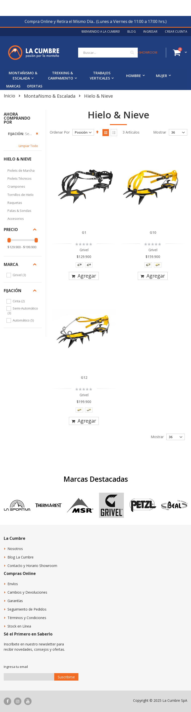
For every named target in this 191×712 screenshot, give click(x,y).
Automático (24, 320)
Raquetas (14, 202)
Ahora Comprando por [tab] (17, 118)
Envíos (12, 583)
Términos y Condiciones (26, 617)
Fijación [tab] (12, 290)
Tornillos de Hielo (20, 194)
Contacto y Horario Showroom (32, 565)
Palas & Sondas (19, 210)
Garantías (15, 600)
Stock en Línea (19, 626)
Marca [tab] (11, 264)
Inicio (9, 96)
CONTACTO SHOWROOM (139, 52)
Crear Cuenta (176, 32)
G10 (153, 232)
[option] (79, 264)
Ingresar (150, 32)
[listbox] (84, 266)
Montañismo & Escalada (49, 96)
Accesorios (15, 218)
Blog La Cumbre (20, 557)
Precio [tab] (11, 229)
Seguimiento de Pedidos (27, 609)
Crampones (16, 186)
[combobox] (108, 53)
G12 (84, 377)
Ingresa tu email (16, 666)
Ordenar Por (60, 132)
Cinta (19, 301)
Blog (131, 32)
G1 (84, 232)
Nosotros (15, 548)
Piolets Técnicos (19, 178)
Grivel (20, 275)
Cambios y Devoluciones (27, 592)
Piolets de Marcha (21, 170)
